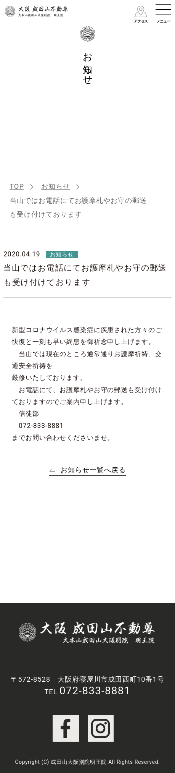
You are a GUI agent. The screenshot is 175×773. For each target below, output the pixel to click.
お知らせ (55, 186)
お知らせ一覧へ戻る (93, 470)
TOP (17, 186)
